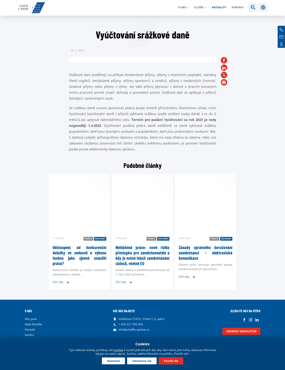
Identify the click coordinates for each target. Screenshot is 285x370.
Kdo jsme (31, 319)
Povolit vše (172, 360)
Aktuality (219, 7)
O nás (182, 7)
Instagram (250, 320)
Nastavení (112, 360)
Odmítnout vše (141, 360)
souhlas (118, 350)
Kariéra (29, 335)
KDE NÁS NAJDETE (124, 311)
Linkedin (257, 320)
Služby (199, 7)
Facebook (244, 320)
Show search (253, 7)
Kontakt (238, 7)
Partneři (30, 329)
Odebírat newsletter (241, 331)
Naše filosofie (33, 324)
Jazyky (263, 7)
